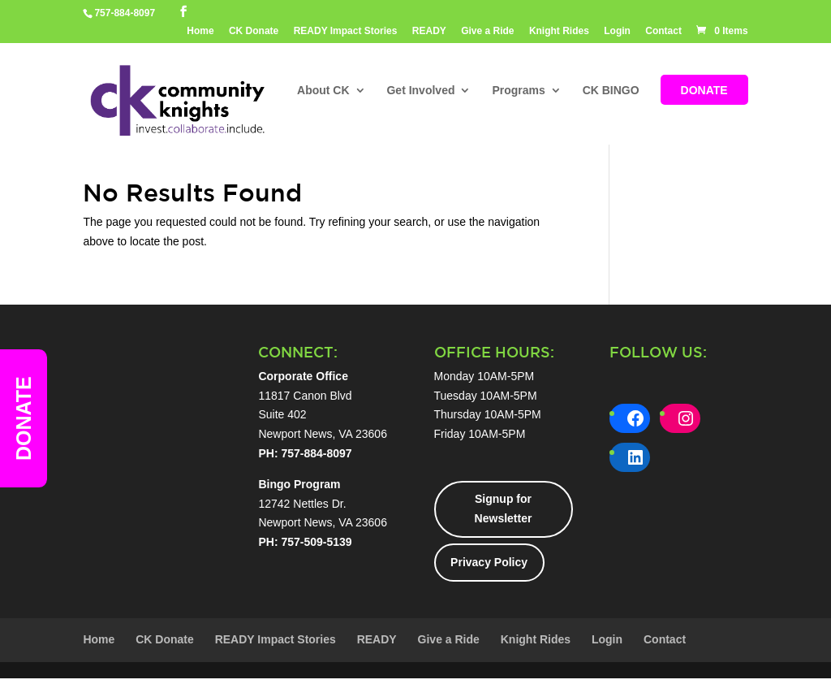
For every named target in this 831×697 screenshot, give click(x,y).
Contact (663, 31)
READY (429, 31)
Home (200, 31)
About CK (323, 90)
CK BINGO (611, 90)
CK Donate (253, 31)
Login (617, 31)
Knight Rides (559, 31)
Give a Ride (487, 31)
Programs (518, 90)
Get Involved (420, 90)
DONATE (704, 90)
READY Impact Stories (346, 31)
